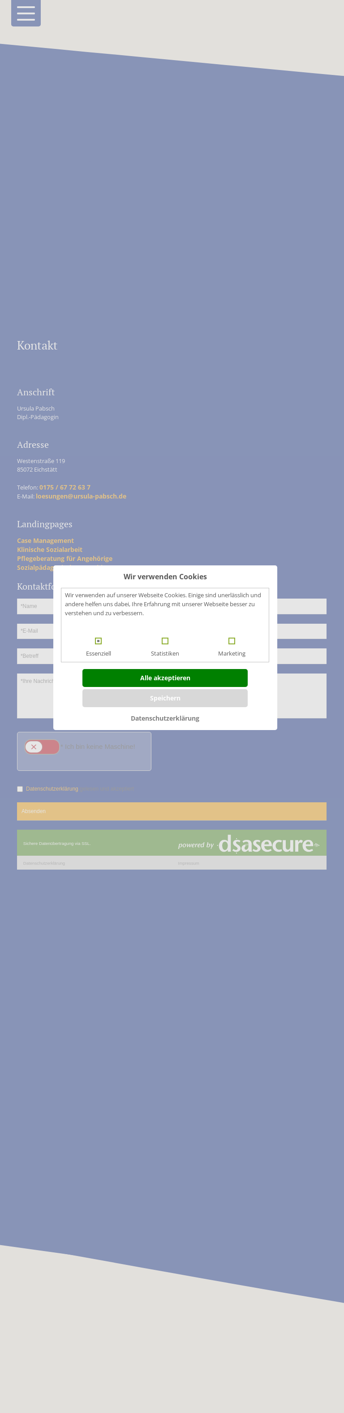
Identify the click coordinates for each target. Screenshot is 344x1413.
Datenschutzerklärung (165, 718)
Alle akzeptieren (165, 678)
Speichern (165, 698)
